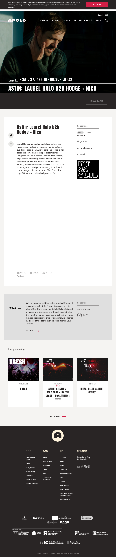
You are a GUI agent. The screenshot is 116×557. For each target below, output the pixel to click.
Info (98, 19)
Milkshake (46, 464)
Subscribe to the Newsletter (82, 457)
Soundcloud (50, 272)
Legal (39, 552)
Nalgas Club (47, 460)
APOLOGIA (29, 474)
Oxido (45, 468)
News (62, 460)
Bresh (45, 456)
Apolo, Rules (64, 488)
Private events (65, 498)
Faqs (61, 476)
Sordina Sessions (32, 482)
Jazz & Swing (30, 470)
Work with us (64, 484)
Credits (62, 480)
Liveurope (63, 468)
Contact (63, 456)
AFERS (28, 462)
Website (23, 272)
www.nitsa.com (84, 147)
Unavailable (96, 100)
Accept (97, 5)
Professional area (66, 472)
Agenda (44, 19)
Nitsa (44, 472)
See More (32, 330)
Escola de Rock (31, 478)
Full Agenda (58, 415)
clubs (67, 19)
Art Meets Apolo (83, 19)
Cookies (11, 7)
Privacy (45, 552)
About (62, 464)
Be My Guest (30, 466)
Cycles (56, 19)
